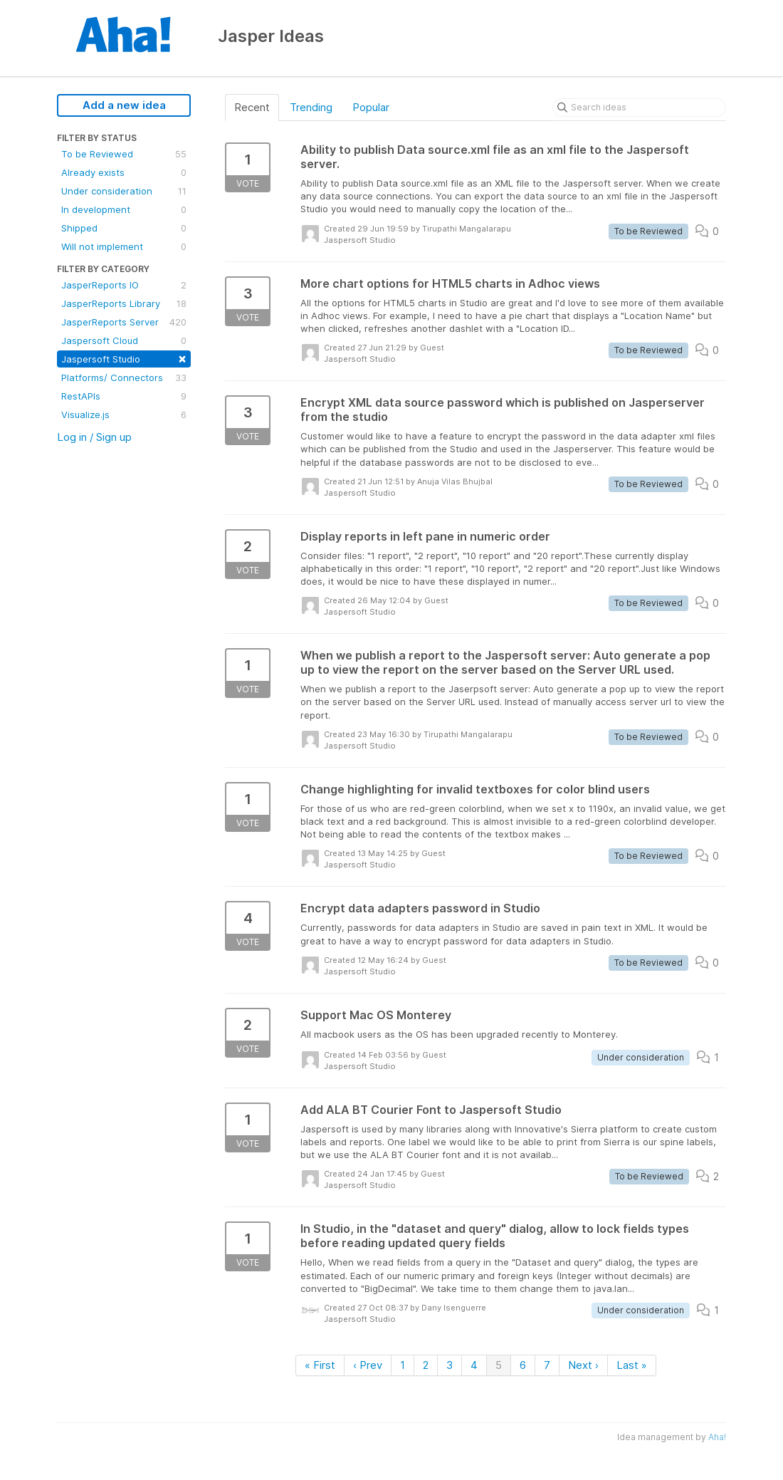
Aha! (717, 1437)
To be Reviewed (123, 154)
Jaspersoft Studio (123, 357)
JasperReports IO (123, 285)
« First (320, 1365)
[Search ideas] (639, 107)
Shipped (123, 228)
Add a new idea (124, 105)
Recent (252, 107)
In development (123, 209)
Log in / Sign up (94, 437)
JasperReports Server (123, 322)
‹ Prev (367, 1365)
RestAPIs (123, 396)
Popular (370, 107)
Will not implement (123, 246)
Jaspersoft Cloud (123, 340)
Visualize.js (123, 414)
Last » (631, 1365)
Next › (583, 1365)
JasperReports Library (123, 303)
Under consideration (123, 191)
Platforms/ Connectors (123, 377)
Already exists (123, 172)
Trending (311, 107)
